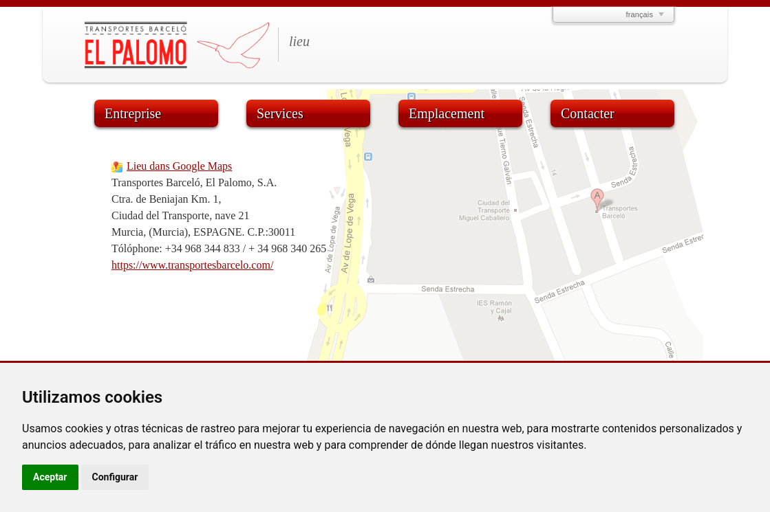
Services (280, 113)
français (639, 14)
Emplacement (446, 113)
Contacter (587, 113)
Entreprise (133, 113)
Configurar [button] (115, 476)
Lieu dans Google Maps (179, 166)
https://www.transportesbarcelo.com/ (192, 265)
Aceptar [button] (50, 476)
